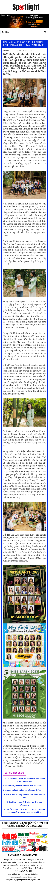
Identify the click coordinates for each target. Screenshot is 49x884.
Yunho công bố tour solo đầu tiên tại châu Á (23, 786)
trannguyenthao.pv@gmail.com (23, 877)
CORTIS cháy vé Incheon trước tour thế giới (23, 790)
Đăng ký (17, 38)
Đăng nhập (7, 38)
